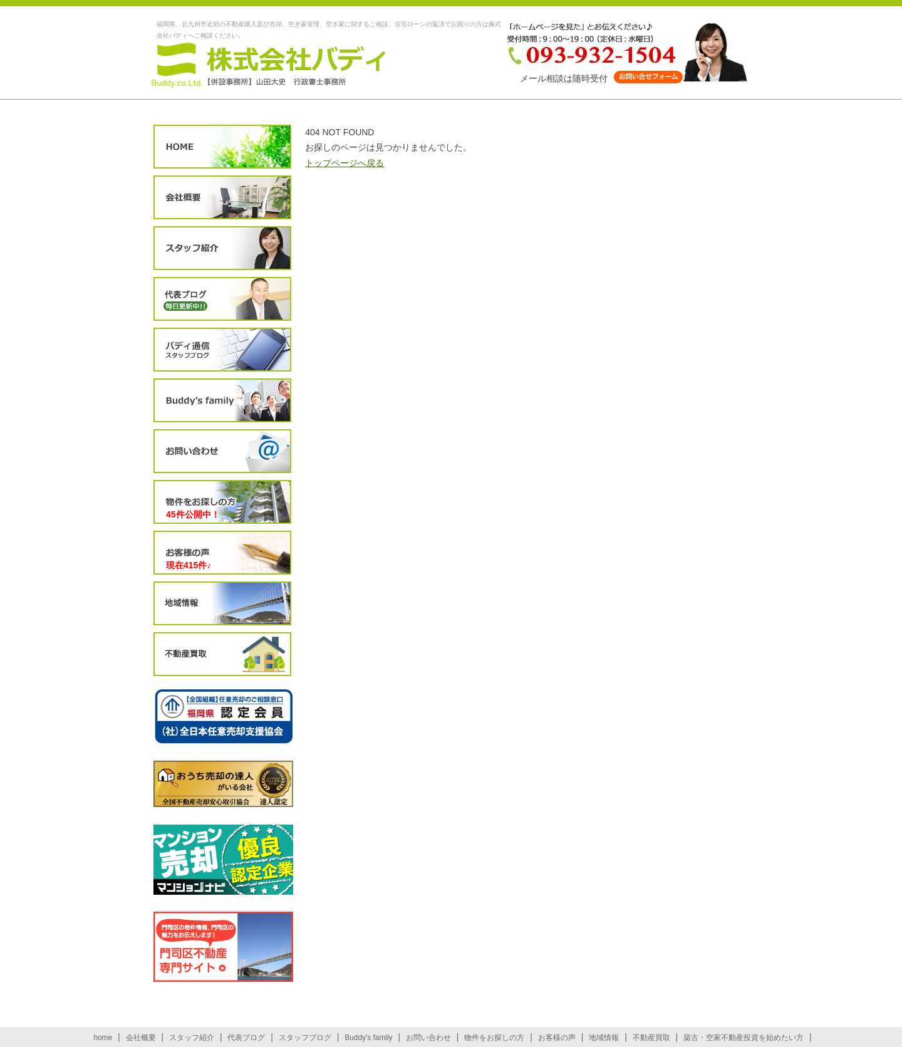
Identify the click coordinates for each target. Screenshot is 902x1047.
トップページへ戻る (344, 163)
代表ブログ (222, 299)
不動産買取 (222, 654)
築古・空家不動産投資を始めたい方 (743, 1037)
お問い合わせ (222, 451)
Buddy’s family (222, 400)
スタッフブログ (222, 350)
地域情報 (222, 603)
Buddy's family (368, 1037)
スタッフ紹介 (222, 248)
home (102, 1037)
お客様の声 (222, 553)
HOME (222, 147)
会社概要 (222, 197)
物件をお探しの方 (222, 502)
